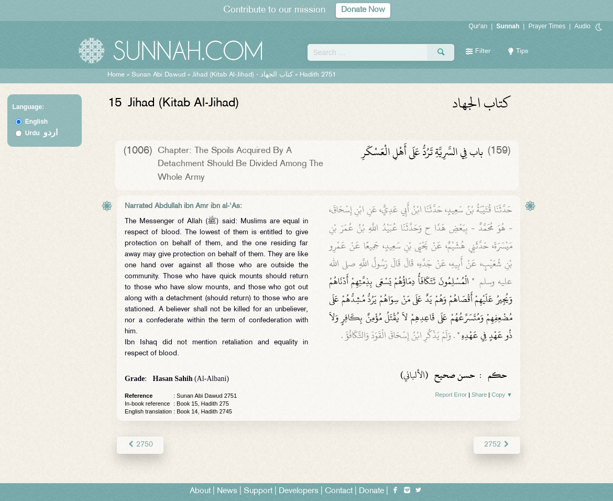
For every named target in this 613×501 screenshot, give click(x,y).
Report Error (451, 394)
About (200, 491)
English (36, 121)
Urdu (41, 133)
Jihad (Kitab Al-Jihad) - (243, 75)
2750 (140, 444)
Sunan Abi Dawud (158, 75)
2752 (497, 444)
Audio (582, 26)
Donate (371, 491)
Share (479, 394)
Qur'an (478, 26)
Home (116, 75)
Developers (299, 491)
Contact (339, 491)
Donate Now (363, 10)
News (227, 491)
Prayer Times (546, 26)
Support (258, 491)
